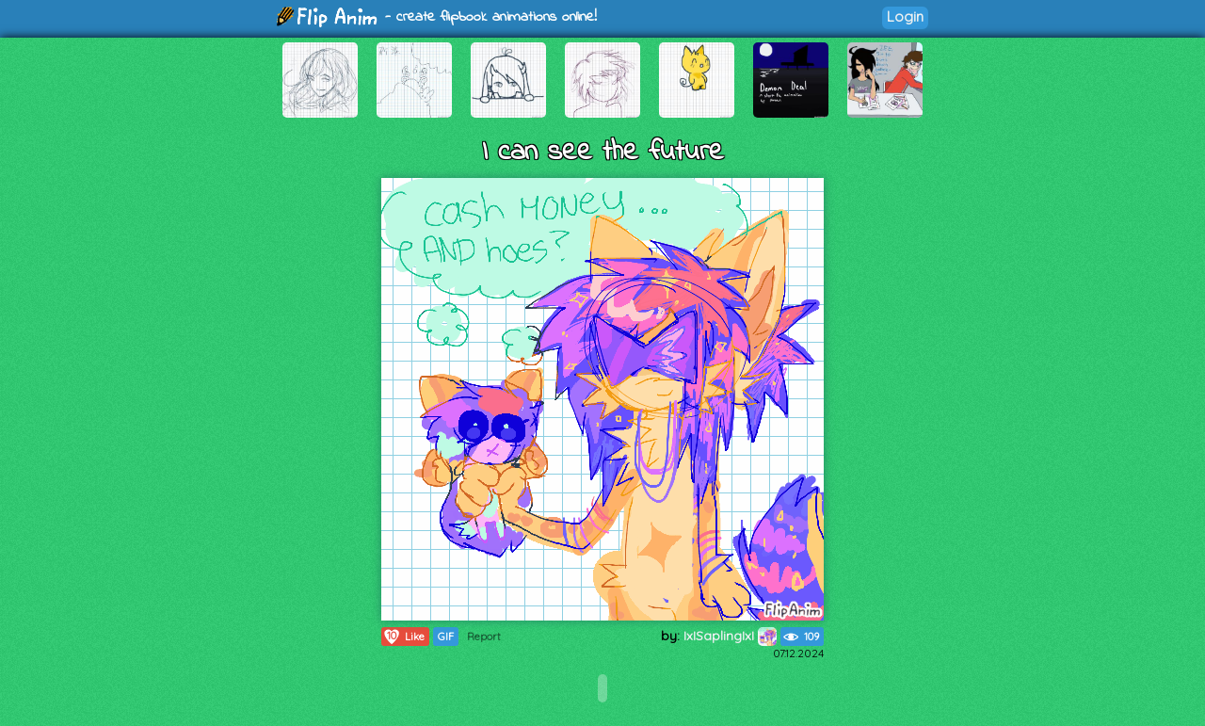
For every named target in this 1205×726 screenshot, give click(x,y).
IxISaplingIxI (730, 635)
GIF (446, 636)
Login (905, 16)
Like (403, 636)
